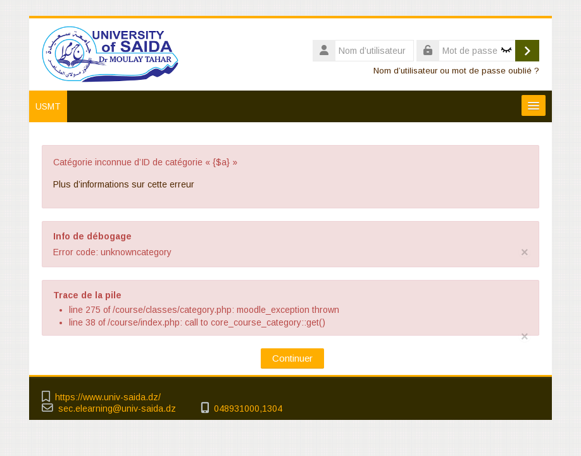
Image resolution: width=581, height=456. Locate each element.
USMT (48, 106)
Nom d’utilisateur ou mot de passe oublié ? (456, 70)
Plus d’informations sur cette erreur (123, 184)
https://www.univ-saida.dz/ (108, 397)
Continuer (292, 358)
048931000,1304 (248, 409)
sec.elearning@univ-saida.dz (117, 409)
